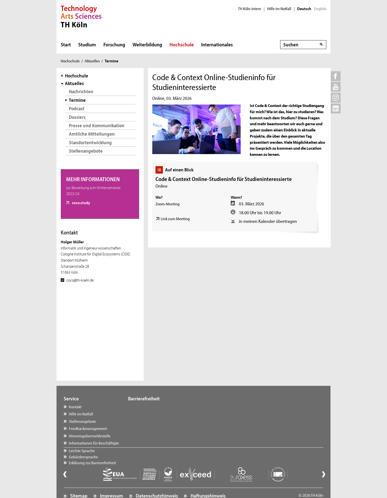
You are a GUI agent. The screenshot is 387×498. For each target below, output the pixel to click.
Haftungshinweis (208, 482)
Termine (77, 100)
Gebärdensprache (147, 413)
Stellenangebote (86, 151)
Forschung (114, 44)
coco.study (80, 202)
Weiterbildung (147, 44)
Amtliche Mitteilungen (92, 134)
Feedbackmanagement (88, 428)
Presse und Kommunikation (96, 125)
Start (66, 44)
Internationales (217, 44)
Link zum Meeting (175, 218)
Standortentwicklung (90, 142)
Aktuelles (92, 60)
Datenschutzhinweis (156, 482)
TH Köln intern (249, 8)
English (320, 8)
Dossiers (77, 117)
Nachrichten (81, 91)
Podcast (76, 108)
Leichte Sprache (146, 406)
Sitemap (78, 482)
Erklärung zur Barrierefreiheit (156, 421)
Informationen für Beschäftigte (94, 442)
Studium (87, 44)
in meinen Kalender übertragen (268, 221)
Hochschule (182, 44)
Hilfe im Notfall (279, 8)
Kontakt (75, 406)
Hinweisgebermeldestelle (90, 435)
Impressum (111, 482)
